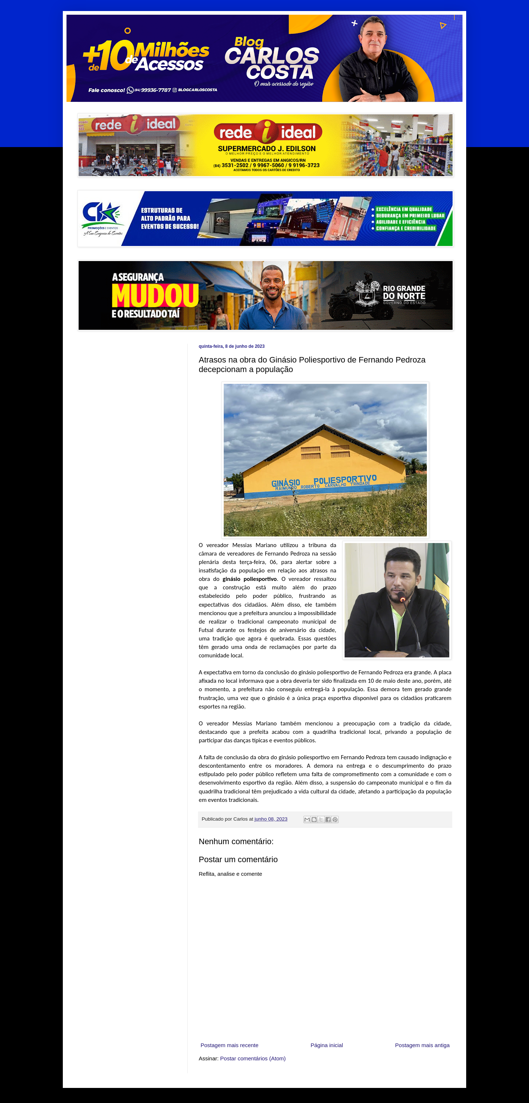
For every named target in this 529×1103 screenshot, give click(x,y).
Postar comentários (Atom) (252, 1058)
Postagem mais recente (230, 1045)
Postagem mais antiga (422, 1045)
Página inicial (326, 1045)
